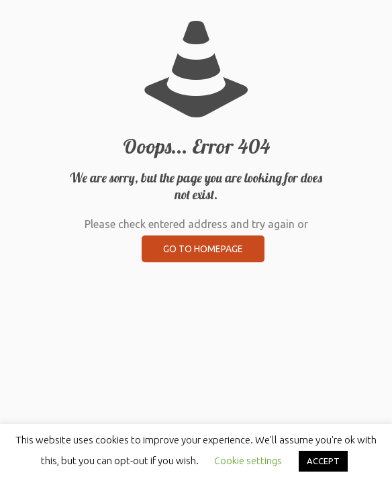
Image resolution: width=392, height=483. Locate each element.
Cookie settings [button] (248, 460)
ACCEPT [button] (323, 461)
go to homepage (203, 249)
